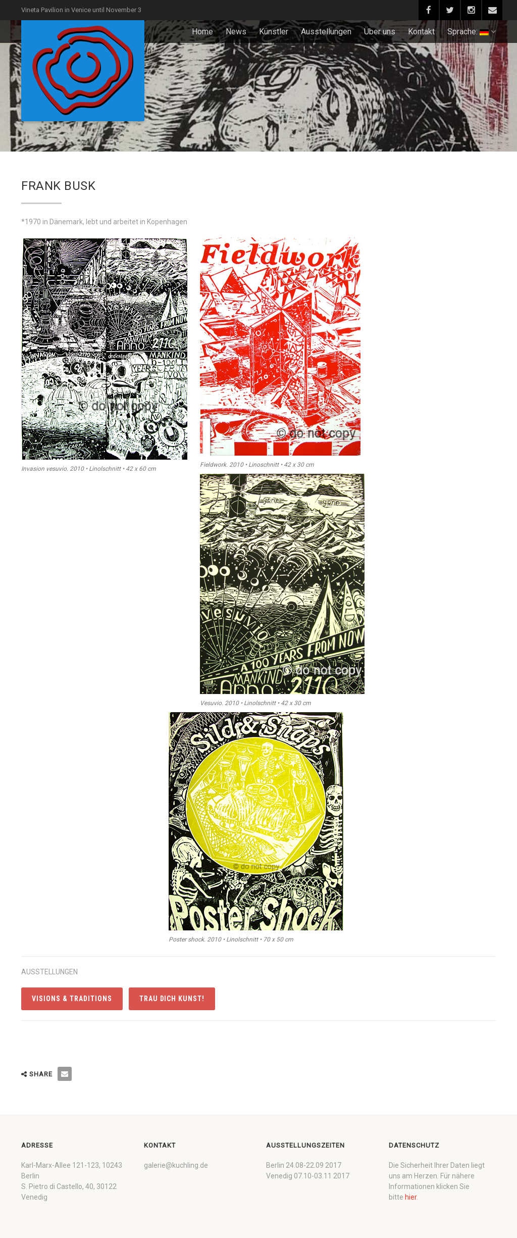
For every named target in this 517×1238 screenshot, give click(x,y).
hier (411, 1197)
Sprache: (471, 31)
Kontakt (421, 31)
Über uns (379, 31)
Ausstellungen (326, 31)
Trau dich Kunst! (172, 999)
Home (202, 31)
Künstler (273, 31)
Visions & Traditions (72, 999)
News (236, 31)
